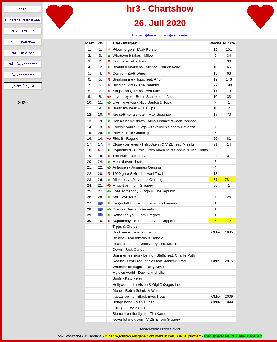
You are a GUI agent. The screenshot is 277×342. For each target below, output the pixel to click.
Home (137, 35)
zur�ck (170, 35)
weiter (183, 35)
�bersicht (153, 35)
